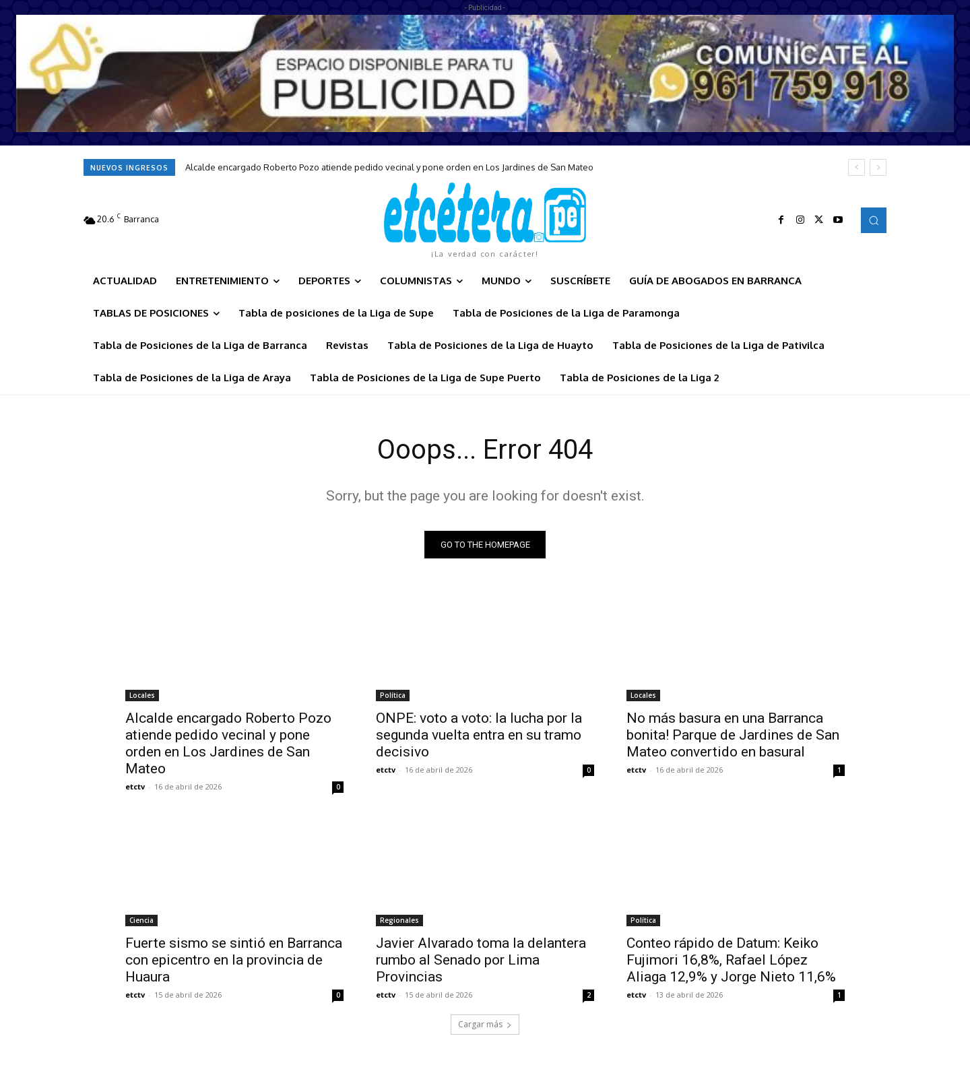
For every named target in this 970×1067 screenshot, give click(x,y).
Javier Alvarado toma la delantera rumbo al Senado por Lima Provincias (481, 960)
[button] (873, 220)
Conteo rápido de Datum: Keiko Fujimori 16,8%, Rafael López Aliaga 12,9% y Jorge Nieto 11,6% (731, 960)
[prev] (856, 167)
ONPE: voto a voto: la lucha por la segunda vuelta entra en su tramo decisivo (479, 735)
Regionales (399, 920)
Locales (142, 695)
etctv (135, 786)
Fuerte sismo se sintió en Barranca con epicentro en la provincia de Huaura (233, 960)
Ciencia (141, 920)
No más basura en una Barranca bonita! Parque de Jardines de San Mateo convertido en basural (732, 735)
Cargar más (485, 1024)
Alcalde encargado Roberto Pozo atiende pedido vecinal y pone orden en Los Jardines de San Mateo (389, 167)
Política (393, 695)
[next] (878, 167)
